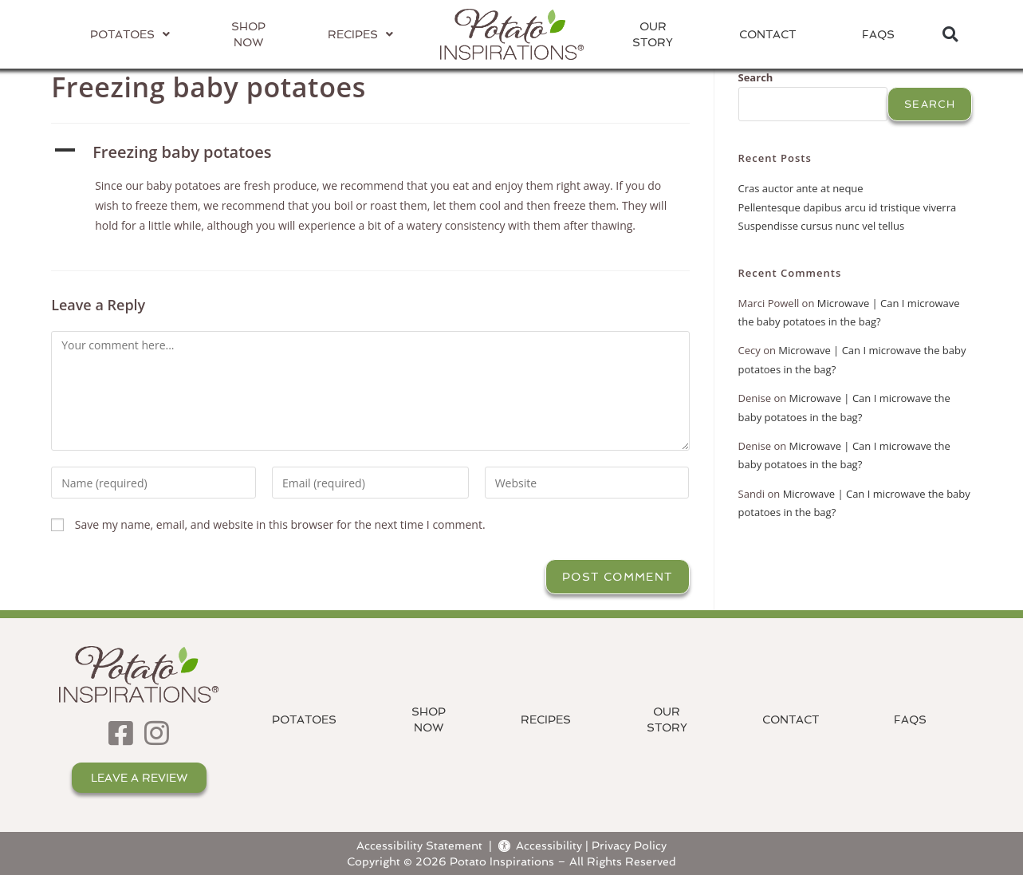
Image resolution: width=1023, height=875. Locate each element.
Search (755, 77)
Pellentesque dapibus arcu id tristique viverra (847, 207)
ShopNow (428, 719)
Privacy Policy (629, 845)
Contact (767, 34)
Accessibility (540, 845)
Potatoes (304, 719)
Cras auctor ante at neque (801, 188)
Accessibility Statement (419, 845)
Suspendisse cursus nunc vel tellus (821, 226)
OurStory (652, 34)
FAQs (878, 34)
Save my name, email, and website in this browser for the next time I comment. (280, 524)
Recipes (546, 719)
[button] (950, 35)
